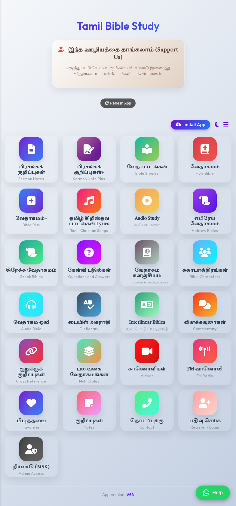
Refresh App (118, 103)
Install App (190, 124)
